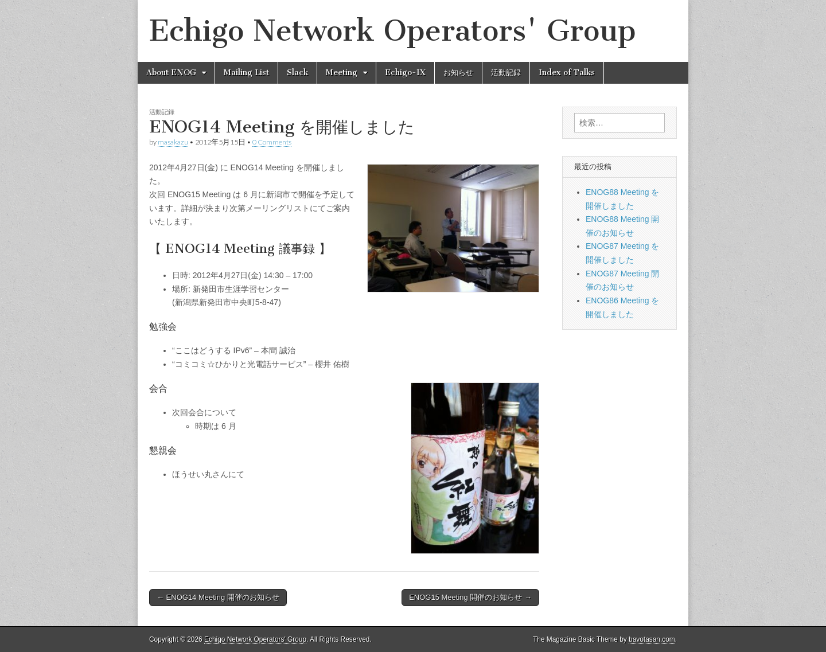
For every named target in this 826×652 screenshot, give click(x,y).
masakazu (173, 142)
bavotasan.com (652, 639)
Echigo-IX (405, 72)
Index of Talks (567, 72)
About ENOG (171, 72)
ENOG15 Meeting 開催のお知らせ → (470, 597)
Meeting (341, 72)
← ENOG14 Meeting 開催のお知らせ (218, 597)
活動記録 (506, 72)
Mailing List (246, 72)
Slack (297, 72)
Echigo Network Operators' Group (392, 30)
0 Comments (271, 142)
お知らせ (458, 72)
